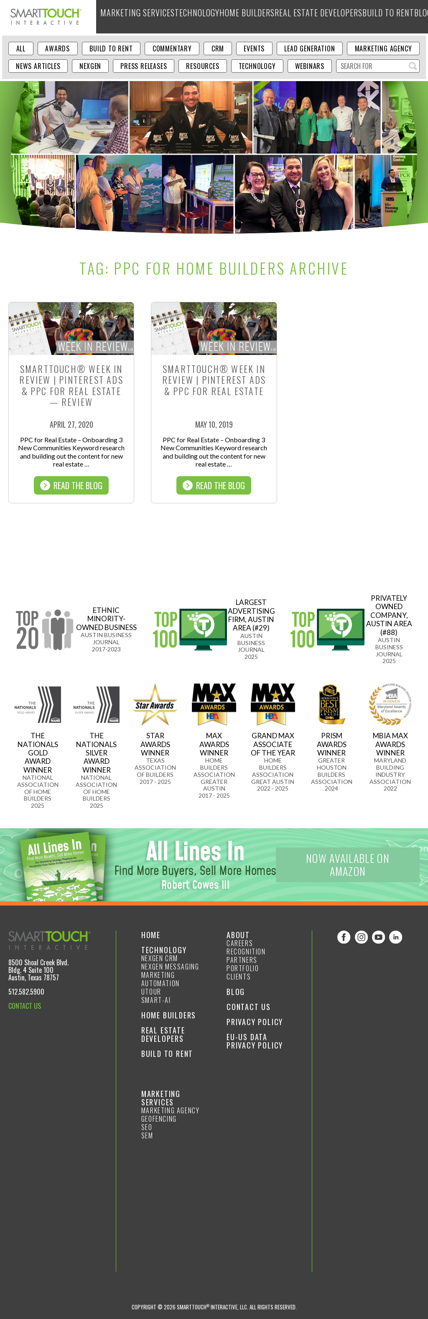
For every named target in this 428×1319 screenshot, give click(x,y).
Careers (240, 943)
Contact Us (249, 1006)
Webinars (309, 66)
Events (254, 48)
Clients (239, 977)
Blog (365, 16)
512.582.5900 (26, 992)
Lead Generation (309, 48)
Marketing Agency (383, 48)
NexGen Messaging (170, 967)
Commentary (172, 48)
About (387, 16)
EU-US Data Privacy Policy (255, 1041)
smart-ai (156, 1000)
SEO (147, 1127)
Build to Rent (334, 16)
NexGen (90, 66)
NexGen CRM (159, 958)
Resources (202, 66)
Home (150, 934)
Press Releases (143, 66)
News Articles (38, 66)
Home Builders (220, 16)
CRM (217, 48)
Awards (57, 48)
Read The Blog (71, 485)
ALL (20, 48)
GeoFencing (159, 1119)
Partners (242, 960)
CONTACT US (24, 1006)
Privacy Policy (255, 1021)
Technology (179, 16)
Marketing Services (129, 16)
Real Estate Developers (278, 16)
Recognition (246, 952)
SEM (147, 1135)
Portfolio (243, 968)
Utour (151, 992)
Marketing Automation (160, 979)
